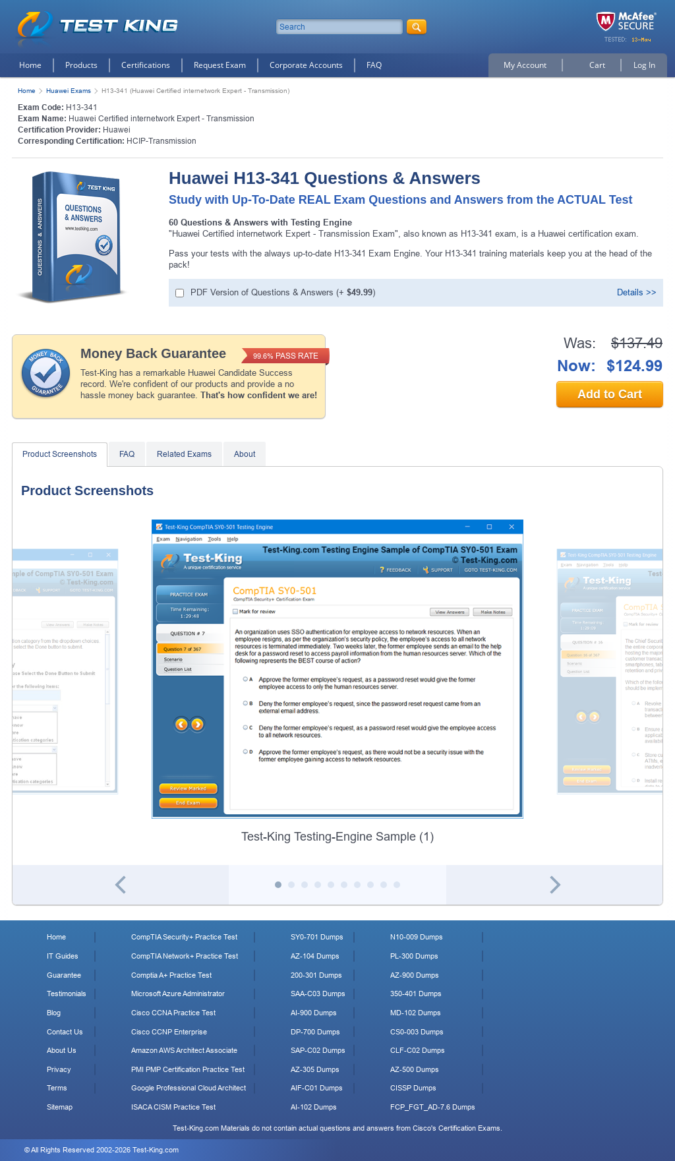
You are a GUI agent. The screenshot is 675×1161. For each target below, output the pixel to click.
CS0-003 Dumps (417, 1032)
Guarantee (64, 975)
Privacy (59, 1069)
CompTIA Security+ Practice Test (184, 937)
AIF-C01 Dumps (317, 1088)
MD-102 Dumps (415, 1013)
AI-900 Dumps (314, 1013)
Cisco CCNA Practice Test (173, 1013)
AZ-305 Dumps (315, 1069)
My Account (525, 65)
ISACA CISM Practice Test (173, 1107)
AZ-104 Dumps (315, 956)
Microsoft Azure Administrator (178, 993)
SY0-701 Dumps (317, 937)
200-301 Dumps (316, 975)
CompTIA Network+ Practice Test (184, 956)
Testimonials (66, 993)
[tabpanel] (337, 682)
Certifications (145, 65)
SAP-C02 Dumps (318, 1050)
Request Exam (220, 65)
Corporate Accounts (306, 65)
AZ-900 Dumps (414, 975)
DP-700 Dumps (315, 1032)
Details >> (637, 292)
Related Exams (184, 454)
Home (30, 65)
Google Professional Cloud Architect (188, 1088)
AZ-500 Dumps (414, 1069)
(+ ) (283, 292)
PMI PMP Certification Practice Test (188, 1069)
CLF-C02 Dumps (417, 1050)
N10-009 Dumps (416, 937)
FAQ (374, 65)
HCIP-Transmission (161, 141)
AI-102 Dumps (314, 1107)
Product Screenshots (59, 454)
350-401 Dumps (416, 993)
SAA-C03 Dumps (318, 993)
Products (81, 65)
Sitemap (60, 1107)
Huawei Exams (68, 90)
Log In (644, 65)
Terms (57, 1088)
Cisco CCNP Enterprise (169, 1032)
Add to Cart (609, 394)
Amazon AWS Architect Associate (184, 1050)
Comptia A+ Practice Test (171, 975)
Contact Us (65, 1032)
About (244, 454)
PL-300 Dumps (414, 956)
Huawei (117, 129)
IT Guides (62, 956)
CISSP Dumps (413, 1088)
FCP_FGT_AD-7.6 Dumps (432, 1107)
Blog (54, 1013)
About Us (61, 1050)
